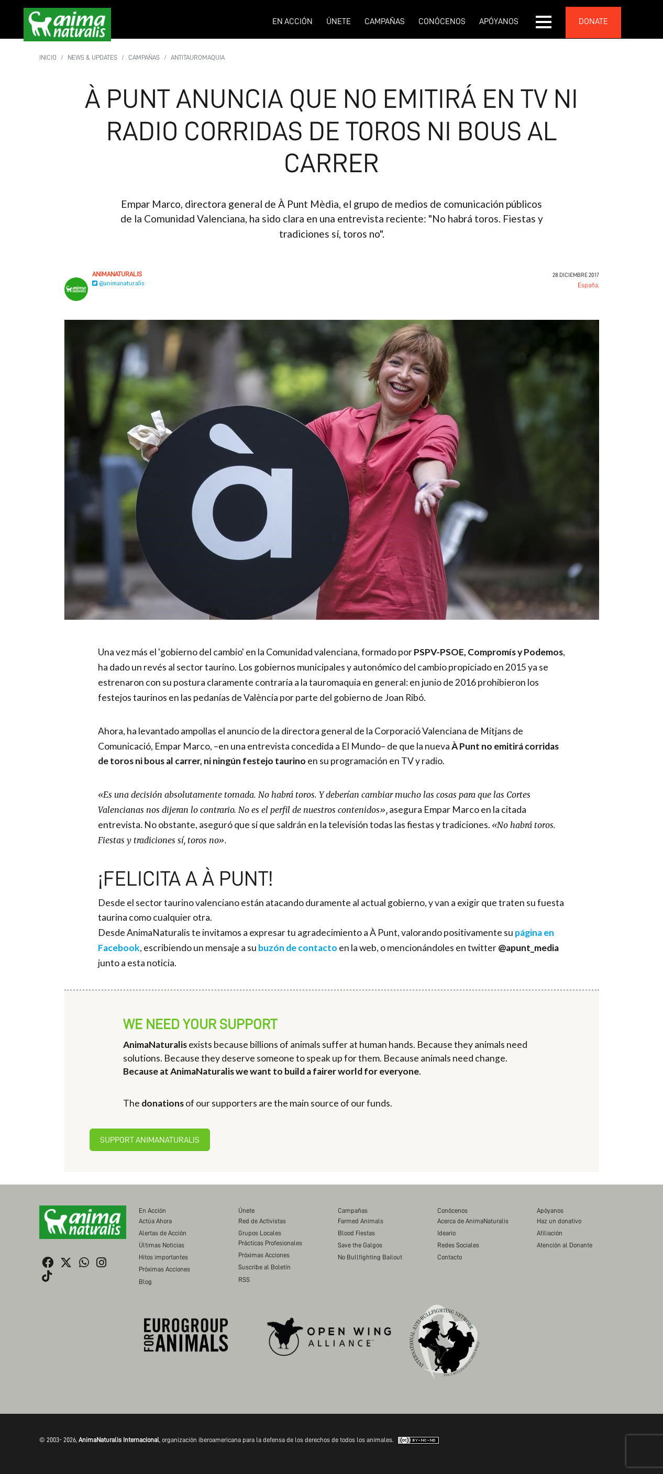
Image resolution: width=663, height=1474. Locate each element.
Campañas (384, 21)
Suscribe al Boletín (264, 1267)
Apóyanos (498, 21)
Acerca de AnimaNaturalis (473, 1221)
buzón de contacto (297, 947)
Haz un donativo (559, 1221)
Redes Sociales (458, 1245)
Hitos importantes (163, 1257)
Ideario (446, 1233)
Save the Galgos (360, 1245)
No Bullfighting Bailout (370, 1257)
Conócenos (442, 21)
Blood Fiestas (356, 1233)
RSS (244, 1279)
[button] (544, 22)
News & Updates (92, 57)
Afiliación (549, 1233)
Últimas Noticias (161, 1245)
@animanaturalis (118, 283)
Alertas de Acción (162, 1233)
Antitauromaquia (198, 57)
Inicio (48, 57)
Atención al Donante (564, 1245)
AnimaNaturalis (117, 274)
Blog (145, 1281)
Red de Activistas (262, 1221)
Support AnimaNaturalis (150, 1140)
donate (593, 21)
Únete (338, 21)
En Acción (292, 21)
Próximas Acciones (164, 1269)
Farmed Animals (360, 1221)
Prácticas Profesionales (270, 1243)
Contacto (449, 1257)
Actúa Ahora (155, 1221)
